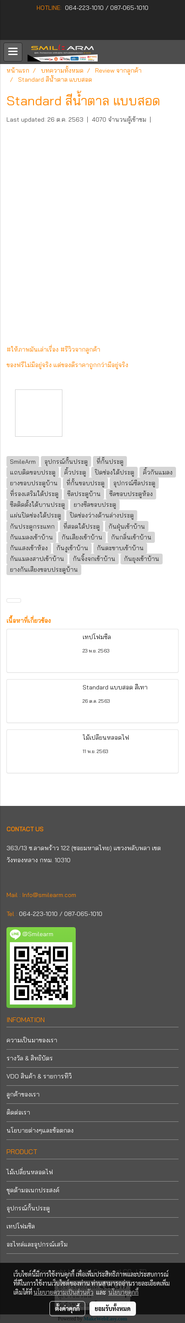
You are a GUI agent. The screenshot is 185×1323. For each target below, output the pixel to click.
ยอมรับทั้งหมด (113, 1308)
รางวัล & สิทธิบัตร (29, 1058)
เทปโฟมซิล (20, 1226)
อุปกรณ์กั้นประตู (28, 1208)
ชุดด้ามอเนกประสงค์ (32, 1190)
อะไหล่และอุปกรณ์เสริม (37, 1244)
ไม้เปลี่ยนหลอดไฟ (29, 1172)
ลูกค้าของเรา (23, 1094)
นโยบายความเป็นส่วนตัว (63, 1292)
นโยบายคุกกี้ (123, 1292)
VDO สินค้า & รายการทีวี (39, 1076)
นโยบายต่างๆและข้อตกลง (40, 1130)
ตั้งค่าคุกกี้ (67, 1308)
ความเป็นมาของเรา (31, 1040)
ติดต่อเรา (18, 1112)
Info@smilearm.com (49, 895)
